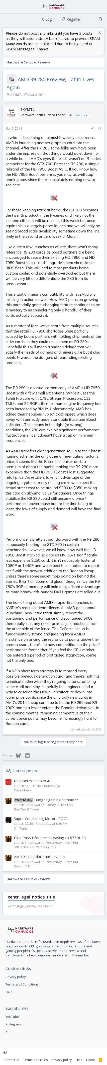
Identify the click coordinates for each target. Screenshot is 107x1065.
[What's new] (89, 19)
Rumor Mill (22, 866)
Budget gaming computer (46, 799)
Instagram (13, 1024)
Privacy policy (15, 976)
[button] (5, 1052)
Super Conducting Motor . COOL (41, 818)
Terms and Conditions (22, 984)
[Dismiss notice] (99, 33)
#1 (100, 128)
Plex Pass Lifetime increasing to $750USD (50, 837)
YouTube (12, 1016)
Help (8, 992)
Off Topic (20, 828)
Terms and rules (35, 1059)
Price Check (22, 790)
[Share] (93, 129)
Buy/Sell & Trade (26, 809)
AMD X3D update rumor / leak (39, 856)
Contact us (11, 1059)
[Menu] (7, 19)
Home (90, 1059)
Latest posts (25, 771)
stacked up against (42, 555)
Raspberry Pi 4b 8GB (32, 780)
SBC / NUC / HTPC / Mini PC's (35, 847)
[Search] (100, 19)
